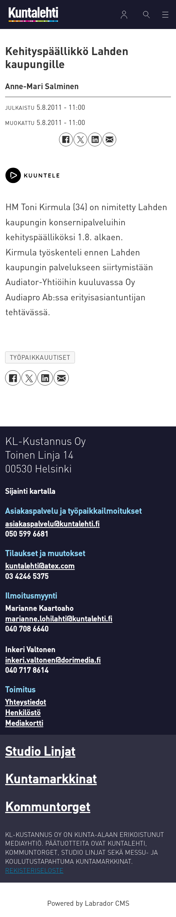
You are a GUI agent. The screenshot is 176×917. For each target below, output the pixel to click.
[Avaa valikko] (165, 15)
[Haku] (146, 14)
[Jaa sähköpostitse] (109, 139)
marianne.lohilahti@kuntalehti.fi (58, 618)
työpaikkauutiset (40, 357)
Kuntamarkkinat (51, 778)
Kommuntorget (47, 806)
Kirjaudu (124, 14)
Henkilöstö (23, 712)
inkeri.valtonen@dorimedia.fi (53, 659)
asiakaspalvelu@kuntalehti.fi (52, 523)
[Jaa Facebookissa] (66, 139)
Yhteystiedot (25, 701)
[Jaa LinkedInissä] (95, 139)
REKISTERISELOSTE (34, 870)
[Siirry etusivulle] (33, 14)
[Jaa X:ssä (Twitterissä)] (80, 139)
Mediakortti (24, 723)
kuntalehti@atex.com (40, 565)
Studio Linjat (40, 751)
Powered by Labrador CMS (88, 903)
